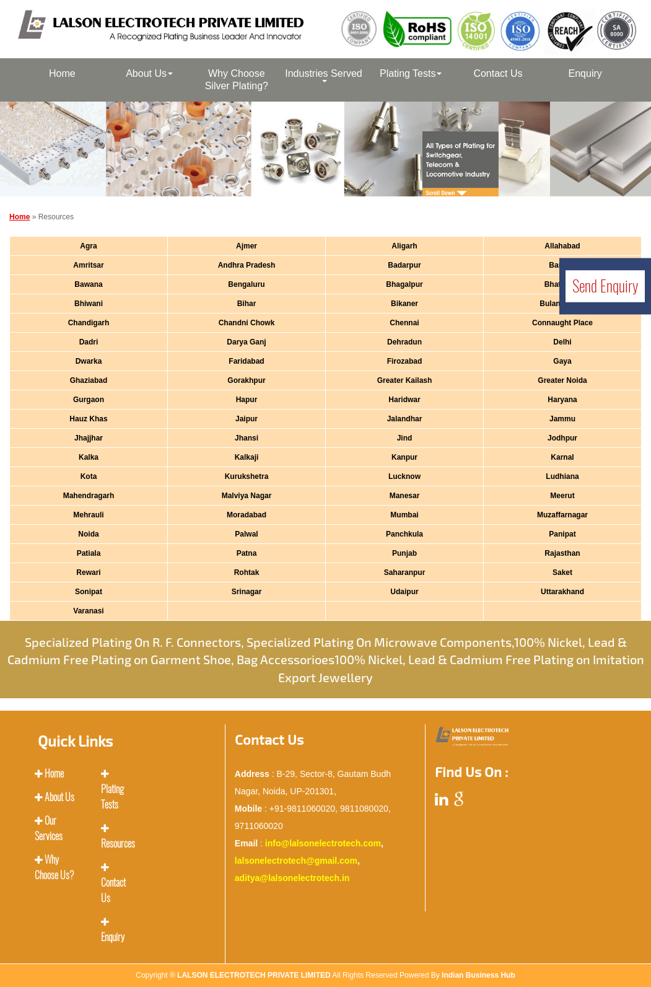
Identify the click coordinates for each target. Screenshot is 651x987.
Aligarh (404, 246)
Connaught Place (562, 322)
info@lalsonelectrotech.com (323, 843)
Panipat (562, 534)
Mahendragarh (89, 495)
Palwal (246, 534)
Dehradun (404, 342)
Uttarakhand (562, 591)
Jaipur (246, 419)
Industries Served (323, 75)
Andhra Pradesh (247, 265)
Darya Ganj (246, 342)
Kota (89, 476)
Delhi (562, 342)
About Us (149, 73)
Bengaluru (246, 284)
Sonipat (88, 591)
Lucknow (404, 476)
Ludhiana (562, 476)
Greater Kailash (404, 380)
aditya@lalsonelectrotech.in (292, 878)
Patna (247, 553)
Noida (88, 534)
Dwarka (89, 361)
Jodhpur (562, 438)
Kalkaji (247, 457)
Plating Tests (411, 73)
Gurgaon (88, 399)
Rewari (88, 572)
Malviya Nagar (247, 495)
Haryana (562, 399)
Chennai (404, 322)
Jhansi (246, 438)
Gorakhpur (246, 380)
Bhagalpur (404, 284)
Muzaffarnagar (562, 515)
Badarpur (404, 265)
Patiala (89, 553)
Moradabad (246, 515)
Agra (88, 246)
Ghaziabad (89, 380)
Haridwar (404, 399)
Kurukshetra (247, 476)
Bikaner (404, 303)
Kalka (88, 457)
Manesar (405, 495)
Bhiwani (88, 303)
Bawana (88, 284)
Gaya (562, 361)
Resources (118, 843)
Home (62, 73)
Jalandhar (404, 419)
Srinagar (247, 591)
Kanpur (404, 457)
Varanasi (88, 611)
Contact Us (497, 73)
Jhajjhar (88, 438)
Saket (562, 572)
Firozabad (404, 361)
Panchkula (404, 534)
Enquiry (585, 73)
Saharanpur (405, 572)
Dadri (88, 342)
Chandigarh (89, 322)
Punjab (404, 553)
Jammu (562, 419)
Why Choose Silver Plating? (236, 79)
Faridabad (246, 361)
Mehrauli (88, 515)
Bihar (246, 303)
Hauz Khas (88, 419)
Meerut (562, 495)
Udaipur (404, 591)
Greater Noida (562, 380)
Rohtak (247, 572)
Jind (405, 438)
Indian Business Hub (478, 975)
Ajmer (246, 246)
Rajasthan (562, 553)
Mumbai (404, 515)
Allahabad (562, 246)
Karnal (562, 457)
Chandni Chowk (247, 322)
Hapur (247, 399)
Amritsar (88, 265)
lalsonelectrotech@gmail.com (296, 861)
